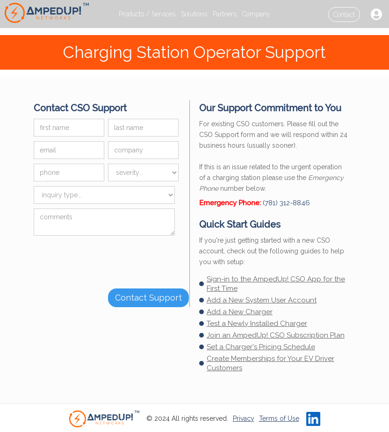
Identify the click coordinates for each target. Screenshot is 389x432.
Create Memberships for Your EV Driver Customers (270, 363)
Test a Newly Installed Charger (257, 323)
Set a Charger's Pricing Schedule (261, 347)
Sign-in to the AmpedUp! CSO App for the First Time (276, 284)
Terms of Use (279, 418)
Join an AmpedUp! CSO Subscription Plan (276, 335)
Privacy (243, 418)
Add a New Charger (240, 312)
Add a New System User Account (262, 300)
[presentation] (105, 258)
